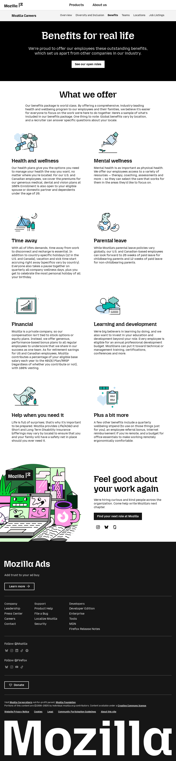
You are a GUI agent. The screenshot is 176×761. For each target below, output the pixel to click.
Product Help (43, 608)
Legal (50, 711)
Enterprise (76, 613)
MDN (72, 624)
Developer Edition (82, 608)
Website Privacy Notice (16, 711)
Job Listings (156, 15)
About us (100, 5)
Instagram (11, 650)
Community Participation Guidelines (77, 711)
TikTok (22, 650)
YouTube (17, 667)
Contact (10, 624)
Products (76, 5)
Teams (126, 15)
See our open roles (88, 64)
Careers (9, 618)
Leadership (12, 608)
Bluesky (6, 650)
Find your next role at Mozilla (118, 516)
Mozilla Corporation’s (21, 702)
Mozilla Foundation (66, 702)
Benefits (113, 15)
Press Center (13, 613)
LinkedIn (17, 650)
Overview (66, 15)
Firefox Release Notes (84, 629)
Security (40, 624)
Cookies (38, 711)
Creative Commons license (132, 705)
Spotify (27, 650)
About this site (108, 711)
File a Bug (41, 613)
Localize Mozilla (45, 618)
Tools (73, 618)
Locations (139, 15)
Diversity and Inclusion (90, 15)
